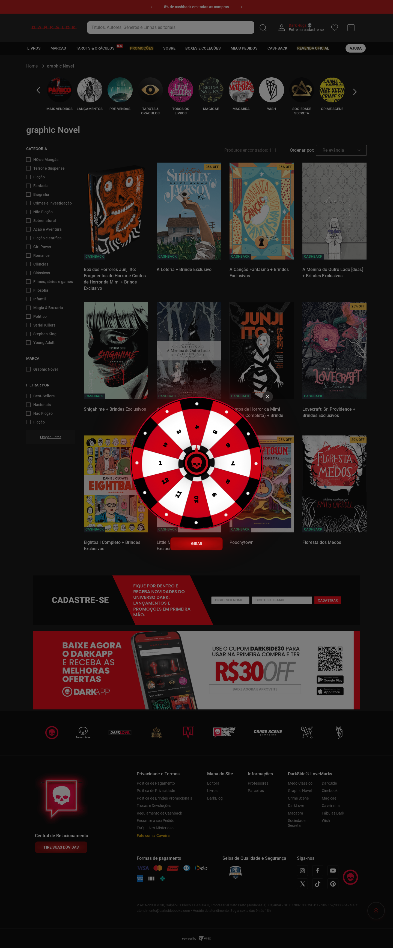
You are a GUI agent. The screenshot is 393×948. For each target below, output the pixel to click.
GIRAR (196, 543)
